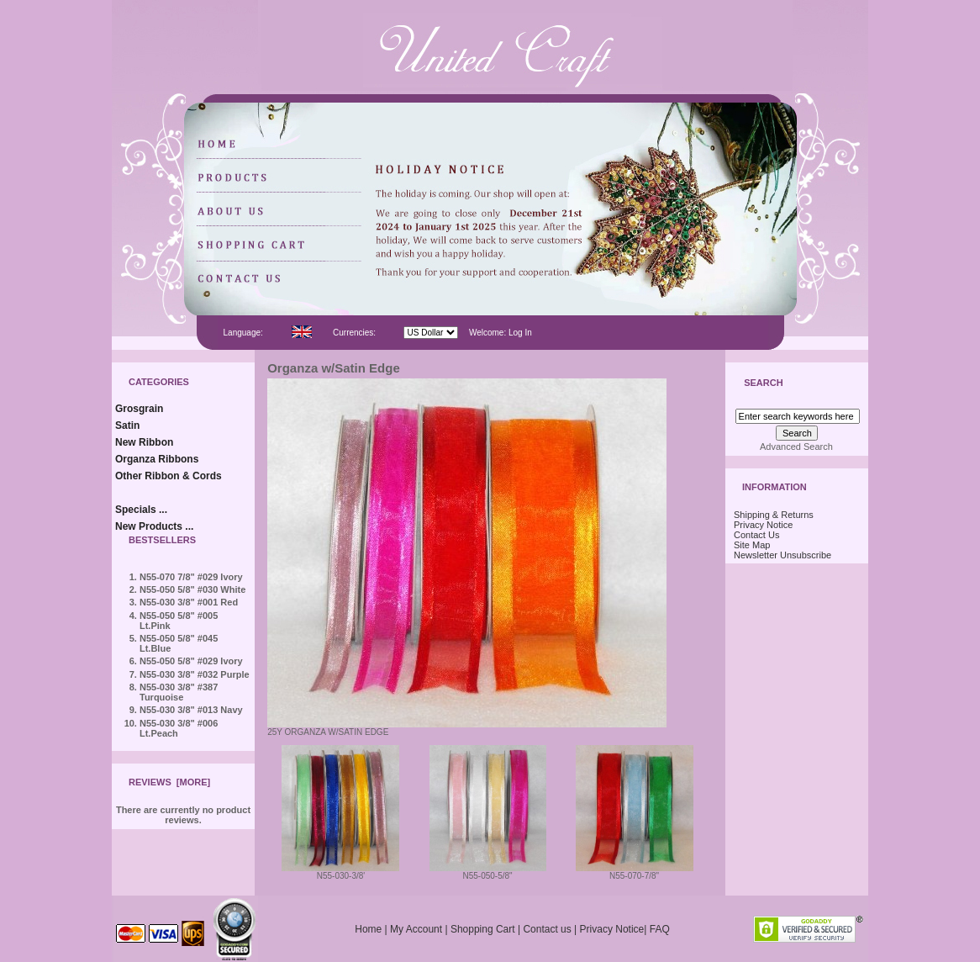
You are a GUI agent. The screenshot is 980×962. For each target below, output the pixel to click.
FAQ (660, 929)
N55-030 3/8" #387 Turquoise (179, 692)
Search (763, 383)
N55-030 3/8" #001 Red (189, 602)
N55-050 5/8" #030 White (192, 589)
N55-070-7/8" (634, 872)
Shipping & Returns (774, 515)
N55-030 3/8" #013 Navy (191, 710)
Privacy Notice (763, 525)
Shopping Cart (482, 929)
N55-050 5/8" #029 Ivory (191, 661)
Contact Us (756, 535)
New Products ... (154, 526)
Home (368, 929)
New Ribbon (144, 442)
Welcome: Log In (500, 332)
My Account (416, 929)
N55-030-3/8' (340, 872)
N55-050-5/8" (487, 872)
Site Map (752, 545)
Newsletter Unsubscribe (782, 555)
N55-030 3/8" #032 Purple (195, 674)
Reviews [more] (169, 782)
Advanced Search (796, 446)
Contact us (547, 929)
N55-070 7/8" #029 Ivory (191, 577)
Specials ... (141, 509)
